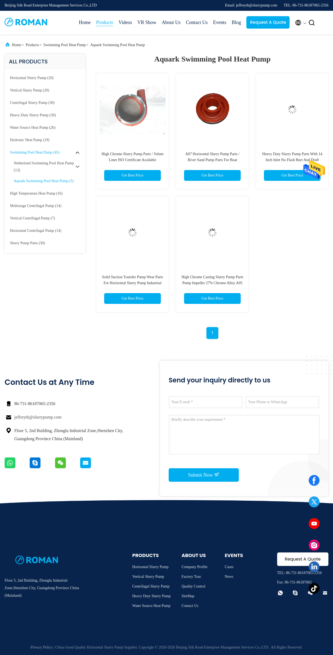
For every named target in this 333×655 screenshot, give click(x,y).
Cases (229, 567)
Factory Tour (191, 577)
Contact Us (197, 22)
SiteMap (188, 596)
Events (219, 22)
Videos (125, 22)
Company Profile (195, 567)
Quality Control (193, 586)
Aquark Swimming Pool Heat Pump (117, 45)
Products (104, 22)
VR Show (147, 22)
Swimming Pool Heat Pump (64, 45)
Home (85, 22)
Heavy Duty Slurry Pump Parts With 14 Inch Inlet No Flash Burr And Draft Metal (292, 160)
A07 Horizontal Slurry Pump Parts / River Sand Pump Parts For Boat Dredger (212, 160)
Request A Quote (268, 22)
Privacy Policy (41, 647)
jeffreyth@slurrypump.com (38, 417)
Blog (236, 22)
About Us (171, 22)
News (229, 577)
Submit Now (203, 475)
